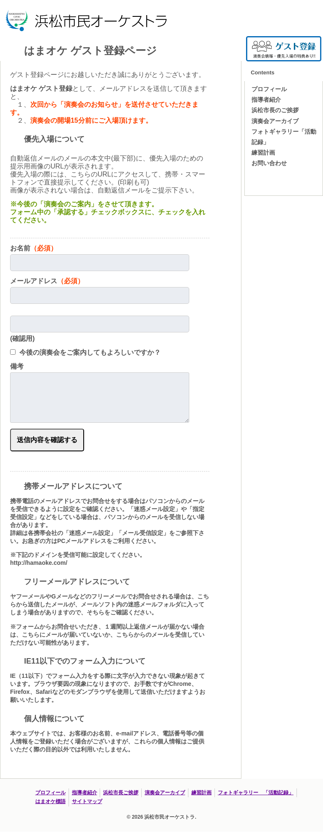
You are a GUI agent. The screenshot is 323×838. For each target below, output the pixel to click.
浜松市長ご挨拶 (120, 793)
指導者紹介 (266, 99)
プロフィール (269, 89)
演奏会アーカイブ (275, 121)
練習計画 (263, 152)
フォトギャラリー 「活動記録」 (256, 793)
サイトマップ (87, 801)
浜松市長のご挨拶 (275, 110)
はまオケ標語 (50, 801)
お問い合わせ (269, 163)
